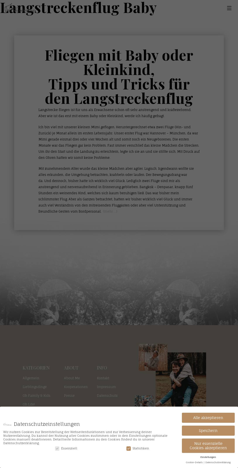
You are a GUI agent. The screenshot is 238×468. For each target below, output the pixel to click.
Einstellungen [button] (208, 457)
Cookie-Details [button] (194, 462)
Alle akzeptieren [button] (208, 417)
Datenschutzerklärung (218, 462)
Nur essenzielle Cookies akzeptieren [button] (208, 445)
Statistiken (137, 448)
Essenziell (66, 448)
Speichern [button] (208, 430)
